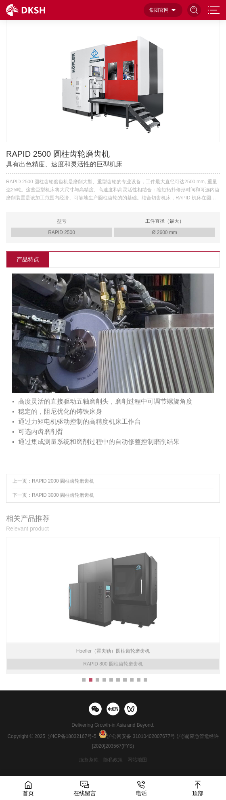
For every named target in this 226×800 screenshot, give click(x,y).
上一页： (53, 485)
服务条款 (88, 760)
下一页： (53, 499)
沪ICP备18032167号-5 (72, 736)
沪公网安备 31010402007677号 (141, 736)
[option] (113, 80)
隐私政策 (113, 760)
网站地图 (137, 760)
